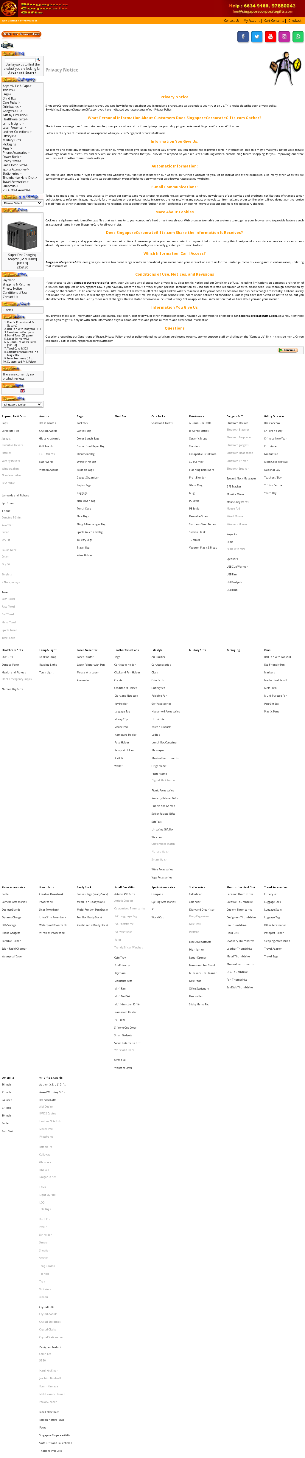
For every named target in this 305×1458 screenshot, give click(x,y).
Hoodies (7, 442)
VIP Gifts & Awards (51, 898)
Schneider (45, 1013)
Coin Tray (120, 810)
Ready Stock (84, 759)
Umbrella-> (10, 186)
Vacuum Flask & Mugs (203, 509)
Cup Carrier (196, 448)
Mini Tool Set (122, 838)
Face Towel (8, 553)
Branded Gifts (47, 915)
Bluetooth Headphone (240, 442)
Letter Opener (197, 810)
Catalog (12, 20)
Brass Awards (47, 420)
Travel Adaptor (273, 803)
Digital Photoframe (163, 680)
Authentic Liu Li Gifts (52, 904)
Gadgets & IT (235, 415)
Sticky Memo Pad (199, 843)
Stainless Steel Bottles (202, 492)
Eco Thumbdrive (237, 787)
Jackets (6, 431)
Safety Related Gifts (163, 704)
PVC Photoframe (124, 787)
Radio (230, 505)
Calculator (195, 765)
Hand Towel (9, 564)
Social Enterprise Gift (127, 871)
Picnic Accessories (163, 687)
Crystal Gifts (47, 1064)
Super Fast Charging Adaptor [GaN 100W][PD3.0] (22, 259)
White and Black (124, 876)
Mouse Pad (233, 482)
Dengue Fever (10, 598)
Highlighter (196, 804)
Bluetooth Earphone (239, 431)
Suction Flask (197, 498)
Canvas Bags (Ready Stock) (92, 765)
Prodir (43, 1007)
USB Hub (232, 540)
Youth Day (270, 470)
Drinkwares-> (12, 107)
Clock (155, 603)
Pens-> (7, 148)
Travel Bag (83, 509)
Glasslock (45, 960)
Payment (9, 280)
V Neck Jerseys (11, 535)
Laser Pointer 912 (18, 338)
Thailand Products (50, 1166)
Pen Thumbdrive (237, 825)
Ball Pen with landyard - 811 (24, 328)
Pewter (43, 1150)
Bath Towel (8, 547)
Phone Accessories (13, 759)
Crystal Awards (48, 426)
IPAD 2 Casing (47, 926)
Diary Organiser (199, 781)
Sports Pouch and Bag (90, 498)
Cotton (5, 500)
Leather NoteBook (50, 932)
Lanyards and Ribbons (15, 472)
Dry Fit (6, 505)
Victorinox (45, 1051)
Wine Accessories (162, 744)
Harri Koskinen (48, 1110)
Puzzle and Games (163, 698)
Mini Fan (120, 832)
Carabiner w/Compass (20, 332)
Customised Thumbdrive (129, 776)
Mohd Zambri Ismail (52, 1127)
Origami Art (159, 669)
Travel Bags (271, 809)
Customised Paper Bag (91, 437)
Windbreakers (11, 453)
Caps (5, 420)
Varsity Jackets (11, 448)
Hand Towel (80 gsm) (19, 335)
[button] (232, 20)
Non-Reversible (11, 459)
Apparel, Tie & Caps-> (17, 86)
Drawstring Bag (86, 448)
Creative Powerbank (51, 765)
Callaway (44, 955)
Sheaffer (44, 1024)
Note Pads (195, 827)
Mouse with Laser (88, 603)
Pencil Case (84, 481)
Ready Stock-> (12, 161)
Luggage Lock (272, 770)
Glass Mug (196, 464)
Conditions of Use (15, 293)
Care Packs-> (11, 102)
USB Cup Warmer (237, 523)
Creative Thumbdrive (240, 770)
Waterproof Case (12, 809)
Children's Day (273, 426)
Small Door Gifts (124, 759)
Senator (44, 1018)
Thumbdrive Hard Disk (241, 759)
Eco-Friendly (122, 816)
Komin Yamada (48, 1121)
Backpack (82, 420)
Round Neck (9, 512)
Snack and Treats (162, 420)
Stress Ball (120, 883)
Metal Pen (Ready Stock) (91, 770)
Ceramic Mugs (198, 431)
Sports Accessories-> (16, 169)
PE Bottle (194, 481)
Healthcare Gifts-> (15, 119)
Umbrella (8, 898)
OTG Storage (9, 787)
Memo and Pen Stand (202, 816)
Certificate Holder (125, 598)
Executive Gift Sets (200, 799)
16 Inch (6, 904)
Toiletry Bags (85, 503)
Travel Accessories (275, 759)
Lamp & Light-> (13, 123)
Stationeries (197, 759)
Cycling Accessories (164, 770)
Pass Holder (121, 653)
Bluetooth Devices (237, 420)
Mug (192, 470)
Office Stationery (199, 832)
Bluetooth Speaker (238, 453)
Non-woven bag (86, 476)
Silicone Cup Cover (125, 860)
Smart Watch (159, 737)
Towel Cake (8, 575)
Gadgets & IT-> (12, 111)
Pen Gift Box (271, 625)
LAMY (42, 978)
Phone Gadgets (11, 792)
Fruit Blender (197, 459)
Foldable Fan (159, 620)
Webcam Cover (123, 889)
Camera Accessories (14, 770)
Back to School (272, 420)
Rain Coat (7, 937)
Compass (157, 765)
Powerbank (46, 770)
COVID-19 (7, 592)
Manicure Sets (123, 827)
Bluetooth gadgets (238, 437)
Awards (44, 415)
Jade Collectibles (49, 1139)
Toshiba (44, 1040)
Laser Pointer (85, 592)
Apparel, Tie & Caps (14, 415)
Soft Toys (157, 709)
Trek (42, 1046)
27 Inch (6, 921)
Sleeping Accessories (277, 798)
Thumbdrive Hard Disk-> (20, 178)
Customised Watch (163, 726)
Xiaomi (43, 1057)
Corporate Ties (10, 426)
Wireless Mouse (237, 493)
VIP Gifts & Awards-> (17, 190)
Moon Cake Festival (276, 448)
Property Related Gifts (165, 693)
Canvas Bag (84, 426)
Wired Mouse (235, 488)
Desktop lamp (47, 592)
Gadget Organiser (88, 459)
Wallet (118, 669)
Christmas (271, 437)
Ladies (156, 647)
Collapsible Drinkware (203, 442)
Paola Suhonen (48, 1132)
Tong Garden (47, 1035)
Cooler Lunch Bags (88, 431)
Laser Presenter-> (14, 127)
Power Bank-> (12, 157)
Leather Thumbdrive (240, 803)
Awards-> (9, 90)
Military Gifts (12, 140)
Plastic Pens (271, 631)
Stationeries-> (12, 173)
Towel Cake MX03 (17, 348)
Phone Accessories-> (16, 152)
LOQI (42, 989)
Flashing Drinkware (201, 453)
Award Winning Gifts (52, 910)
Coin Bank (158, 609)
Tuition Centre (273, 464)
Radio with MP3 (236, 511)
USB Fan (232, 529)
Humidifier (159, 636)
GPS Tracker (234, 466)
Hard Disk (233, 792)
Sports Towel (9, 570)
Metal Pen (270, 614)
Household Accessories (166, 631)
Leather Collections (126, 587)
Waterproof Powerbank (53, 787)
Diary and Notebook (126, 620)
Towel (5, 542)
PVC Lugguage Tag (125, 781)
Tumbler (194, 503)
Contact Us (10, 297)
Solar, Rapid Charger (14, 803)
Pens (267, 587)
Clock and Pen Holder (127, 603)
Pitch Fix (44, 1002)
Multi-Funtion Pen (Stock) (92, 776)
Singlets (7, 530)
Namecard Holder (125, 647)
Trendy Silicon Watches (128, 803)
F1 (153, 776)
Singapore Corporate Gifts (54, 1155)
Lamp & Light (48, 587)
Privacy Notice (29, 20)
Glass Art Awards (49, 431)
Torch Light (46, 603)
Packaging (9, 144)
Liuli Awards (47, 442)
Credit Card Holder (125, 614)
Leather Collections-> (17, 132)
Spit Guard (8, 478)
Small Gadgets (123, 865)
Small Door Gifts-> (15, 165)
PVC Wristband (123, 792)
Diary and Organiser (201, 776)
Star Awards (46, 448)
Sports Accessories (163, 759)
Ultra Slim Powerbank (52, 781)
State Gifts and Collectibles (55, 1161)
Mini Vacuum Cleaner (203, 821)
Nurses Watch (160, 731)
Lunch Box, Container (165, 653)
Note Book (195, 787)
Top (2, 20)
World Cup (158, 781)
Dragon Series (48, 972)
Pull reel (119, 854)
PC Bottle (194, 476)
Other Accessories (275, 787)
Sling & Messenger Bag (91, 492)
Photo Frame (159, 675)
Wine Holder (84, 514)
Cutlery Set (158, 614)
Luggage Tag (122, 631)
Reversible (8, 464)
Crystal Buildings (50, 1075)
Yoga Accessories (162, 749)
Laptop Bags (84, 464)
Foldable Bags (85, 453)
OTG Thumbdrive (237, 820)
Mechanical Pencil (275, 609)
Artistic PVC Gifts (124, 765)
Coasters (194, 437)
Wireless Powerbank (52, 792)
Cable (5, 765)
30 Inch (6, 926)
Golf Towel (8, 558)
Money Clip (121, 636)
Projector (232, 500)
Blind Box (9, 98)
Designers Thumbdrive (241, 781)
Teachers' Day (272, 459)
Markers (269, 603)
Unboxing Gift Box (162, 715)
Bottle (5, 932)
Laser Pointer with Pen (91, 598)
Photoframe (46, 943)
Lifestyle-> (9, 136)
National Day (272, 453)
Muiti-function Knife (127, 843)
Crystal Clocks (47, 1080)
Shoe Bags (83, 487)
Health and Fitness (14, 603)
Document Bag (86, 442)
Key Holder (120, 625)
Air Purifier (158, 592)
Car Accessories (161, 598)
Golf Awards (46, 437)
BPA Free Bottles (199, 426)
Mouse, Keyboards (238, 477)
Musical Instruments (165, 664)
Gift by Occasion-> (15, 115)
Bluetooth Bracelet (238, 426)
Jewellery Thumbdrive (240, 798)
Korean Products (162, 642)
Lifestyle (157, 587)
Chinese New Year (275, 431)
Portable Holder (11, 798)
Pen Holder (196, 838)
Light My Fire (47, 984)
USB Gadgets (234, 534)
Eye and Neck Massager (241, 460)
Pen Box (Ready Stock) (89, 781)
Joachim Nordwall (50, 1116)
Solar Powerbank (49, 776)
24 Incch (7, 915)
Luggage (82, 470)
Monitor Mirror (236, 471)
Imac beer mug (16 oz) (20, 358)
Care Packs (158, 415)
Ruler (117, 798)
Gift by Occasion (274, 415)
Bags (80, 415)
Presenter (83, 609)
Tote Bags (45, 995)
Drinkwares (196, 415)
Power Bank (46, 759)
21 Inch (6, 910)
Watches (157, 720)
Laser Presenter (87, 587)
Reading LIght (48, 598)
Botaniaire (45, 949)
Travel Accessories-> (16, 182)
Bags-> (7, 94)
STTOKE (43, 1029)
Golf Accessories (162, 625)
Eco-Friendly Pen (274, 598)
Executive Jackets (12, 437)
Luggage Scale (273, 776)
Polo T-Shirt (8, 494)
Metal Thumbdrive (238, 809)
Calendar (194, 770)
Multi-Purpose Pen (275, 620)
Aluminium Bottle (200, 420)
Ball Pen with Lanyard (277, 592)
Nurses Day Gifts (12, 615)
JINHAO (44, 966)
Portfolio (119, 664)
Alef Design (46, 921)
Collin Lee (45, 1098)
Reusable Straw (198, 487)
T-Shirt (6, 483)
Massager (158, 658)
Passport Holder (124, 658)
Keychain (120, 821)
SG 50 (42, 1103)
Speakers (232, 518)
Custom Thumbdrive (239, 776)
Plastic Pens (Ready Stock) (92, 787)
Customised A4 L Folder (21, 361)
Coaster (119, 609)
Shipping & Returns (16, 284)
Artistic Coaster (123, 770)
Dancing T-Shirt (11, 489)
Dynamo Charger (12, 781)
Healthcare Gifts (12, 587)
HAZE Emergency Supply (17, 609)
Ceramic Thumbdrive (240, 765)
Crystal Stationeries (51, 1086)
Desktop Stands (11, 776)
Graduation (271, 442)
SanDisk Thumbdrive (240, 831)
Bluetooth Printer (237, 448)
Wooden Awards (48, 453)
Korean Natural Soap (51, 1144)
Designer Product (50, 1092)
